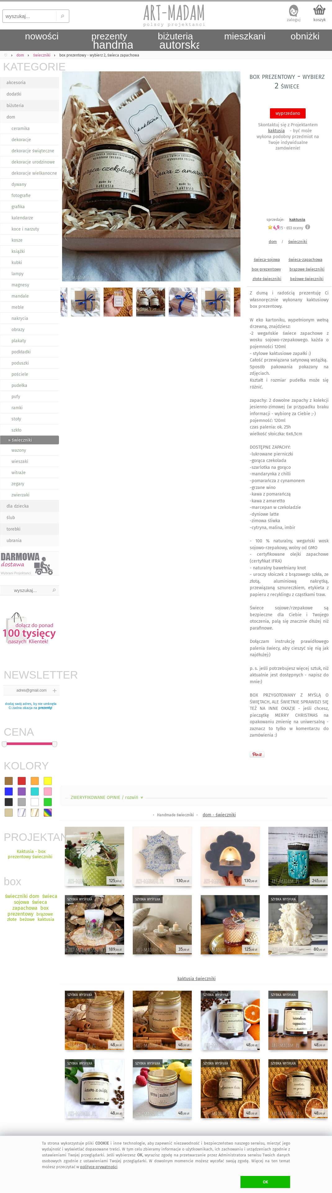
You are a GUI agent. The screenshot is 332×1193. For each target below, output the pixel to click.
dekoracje (21, 139)
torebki (13, 529)
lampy (17, 273)
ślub (11, 517)
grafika (18, 206)
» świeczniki (20, 440)
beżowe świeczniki (307, 278)
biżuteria (15, 105)
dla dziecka (18, 506)
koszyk (319, 19)
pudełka (19, 385)
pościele (19, 374)
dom (11, 117)
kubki (16, 262)
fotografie (21, 195)
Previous (71, 177)
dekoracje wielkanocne (34, 173)
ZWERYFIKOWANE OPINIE (107, 797)
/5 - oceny (285, 228)
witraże (18, 472)
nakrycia (19, 318)
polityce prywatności (99, 1166)
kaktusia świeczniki (196, 978)
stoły (16, 419)
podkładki (21, 352)
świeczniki (297, 241)
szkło (16, 430)
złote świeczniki (267, 278)
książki (18, 251)
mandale (20, 296)
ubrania (14, 540)
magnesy (20, 285)
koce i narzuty (25, 229)
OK (265, 1182)
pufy (15, 396)
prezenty (45, 708)
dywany (18, 184)
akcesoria (16, 82)
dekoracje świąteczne (32, 151)
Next (230, 177)
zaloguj (294, 19)
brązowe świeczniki (307, 269)
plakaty (18, 340)
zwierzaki (20, 495)
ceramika (20, 128)
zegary (17, 484)
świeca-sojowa (267, 259)
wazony (18, 450)
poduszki (20, 363)
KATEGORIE (31, 67)
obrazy (18, 329)
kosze (17, 240)
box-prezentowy (266, 269)
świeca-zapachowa (305, 259)
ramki (17, 407)
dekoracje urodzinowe (33, 162)
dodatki (14, 94)
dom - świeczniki (219, 815)
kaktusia (276, 130)
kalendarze (22, 218)
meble (17, 307)
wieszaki (19, 461)
